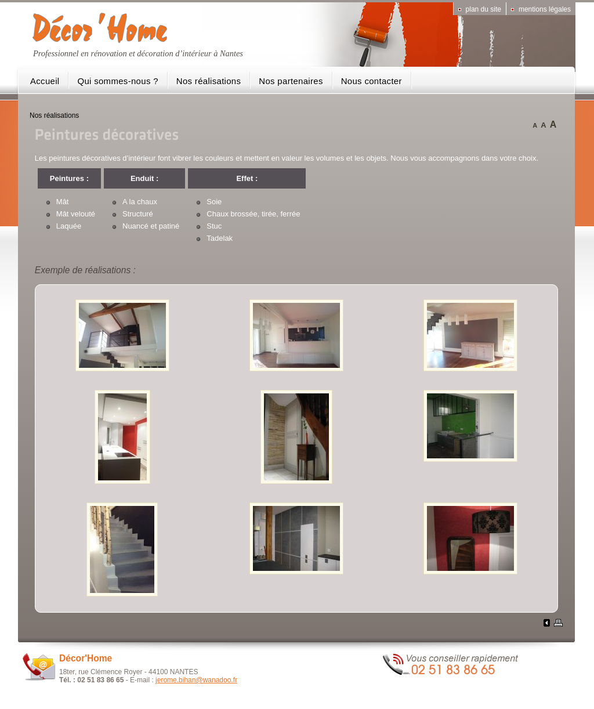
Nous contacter (371, 81)
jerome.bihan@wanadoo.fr (196, 680)
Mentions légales (545, 9)
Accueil (44, 81)
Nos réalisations (208, 81)
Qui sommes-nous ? (117, 81)
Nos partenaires (291, 81)
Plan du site (483, 9)
